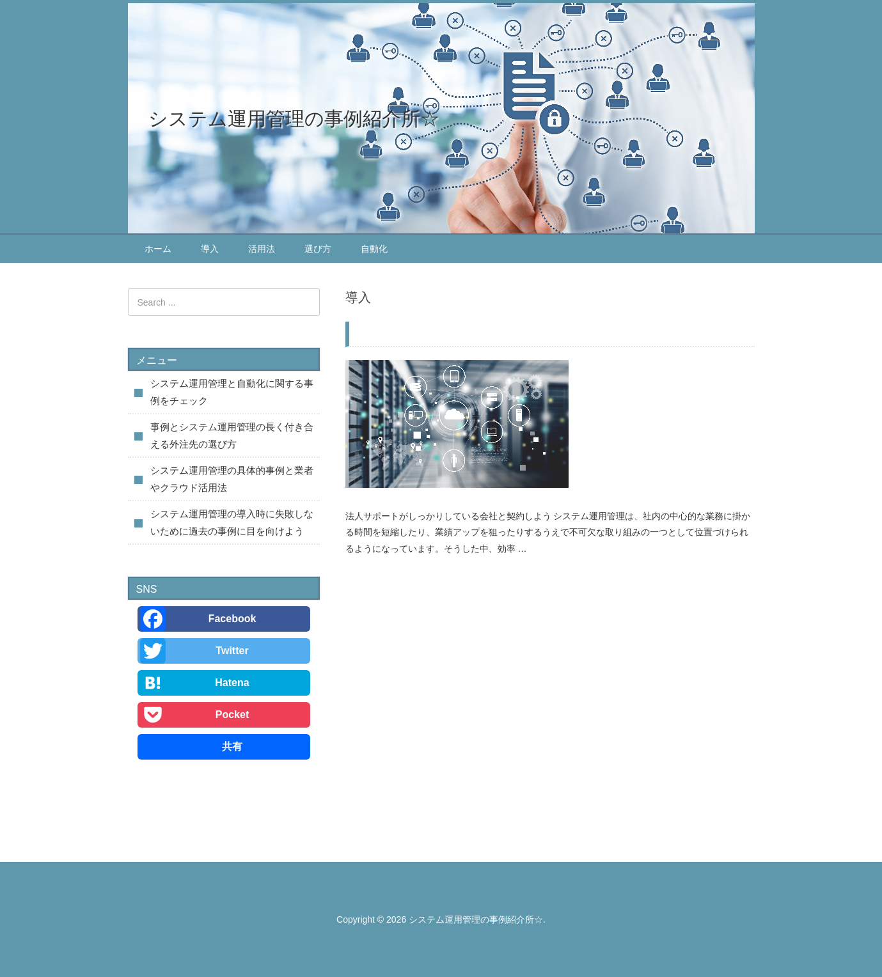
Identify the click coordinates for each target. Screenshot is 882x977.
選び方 (317, 249)
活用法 (261, 249)
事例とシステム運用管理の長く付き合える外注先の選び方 (231, 435)
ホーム (158, 249)
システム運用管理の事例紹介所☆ (293, 118)
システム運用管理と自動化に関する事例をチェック (231, 392)
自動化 (374, 249)
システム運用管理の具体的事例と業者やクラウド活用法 (231, 479)
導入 (210, 249)
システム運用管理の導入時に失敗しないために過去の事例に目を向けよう (552, 331)
